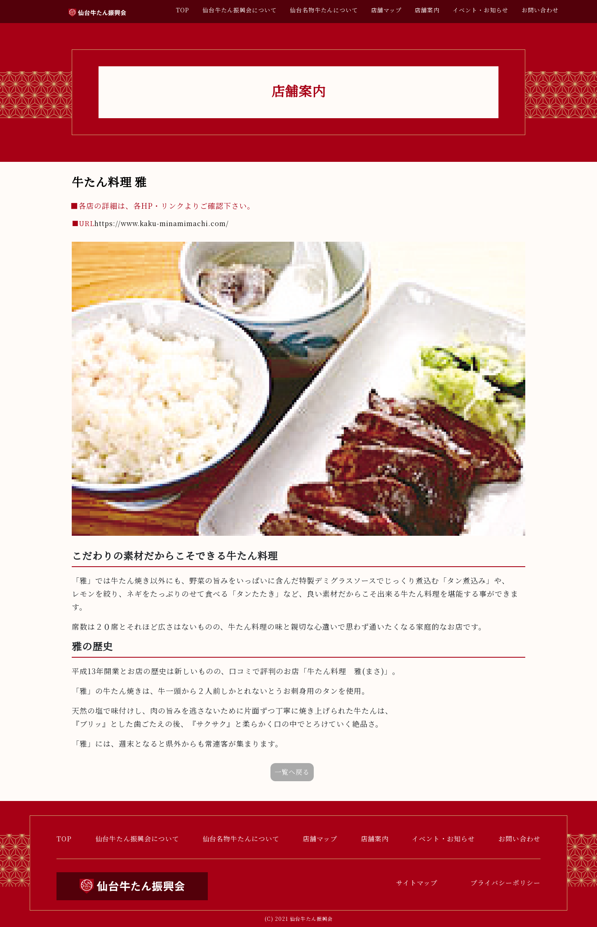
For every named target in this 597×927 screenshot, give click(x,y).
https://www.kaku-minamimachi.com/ (150, 223)
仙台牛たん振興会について (239, 10)
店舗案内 (427, 10)
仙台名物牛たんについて (324, 10)
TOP (182, 10)
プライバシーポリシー (505, 882)
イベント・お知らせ (480, 10)
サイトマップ (416, 882)
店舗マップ (386, 10)
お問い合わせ (540, 10)
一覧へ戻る (292, 772)
